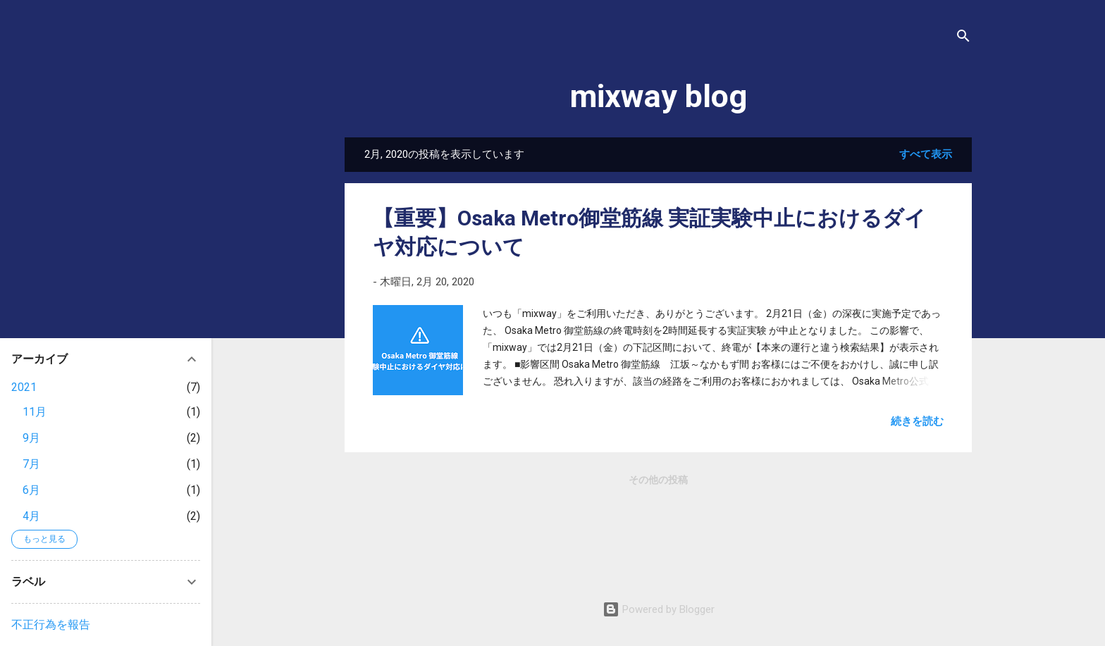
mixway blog (658, 96)
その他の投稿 (658, 479)
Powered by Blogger (659, 609)
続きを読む (917, 421)
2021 (24, 387)
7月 (31, 464)
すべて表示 (925, 154)
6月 (31, 490)
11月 (35, 411)
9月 (31, 438)
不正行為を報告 (50, 624)
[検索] (963, 38)
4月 (31, 516)
